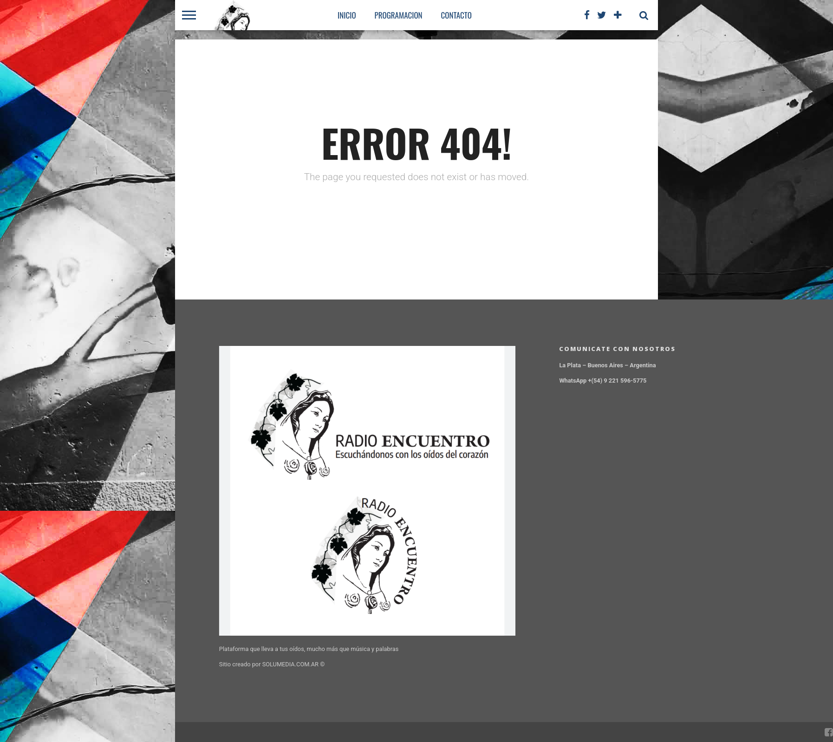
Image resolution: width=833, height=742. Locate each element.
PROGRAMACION (399, 15)
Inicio (347, 15)
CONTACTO (456, 15)
